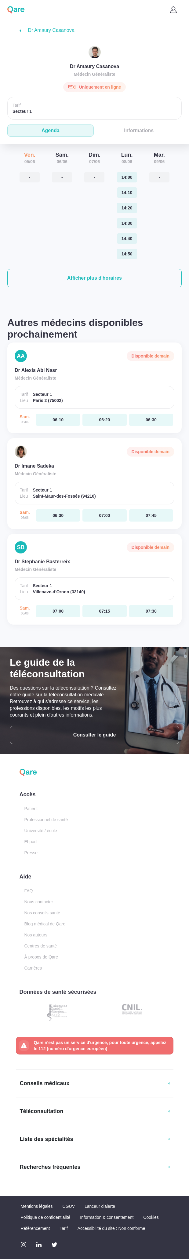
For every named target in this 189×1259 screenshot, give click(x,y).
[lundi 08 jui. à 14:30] (127, 223)
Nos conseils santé (42, 912)
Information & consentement (106, 1217)
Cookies (151, 1217)
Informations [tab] (139, 130)
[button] (94, 278)
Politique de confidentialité (46, 1217)
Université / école (40, 830)
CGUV (69, 1206)
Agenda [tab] (51, 130)
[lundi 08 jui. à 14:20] (127, 208)
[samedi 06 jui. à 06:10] (58, 420)
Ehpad (30, 841)
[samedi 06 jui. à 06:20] (104, 420)
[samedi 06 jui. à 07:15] (104, 611)
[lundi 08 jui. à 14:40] (127, 238)
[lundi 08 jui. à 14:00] (127, 177)
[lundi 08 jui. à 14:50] (127, 254)
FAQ (28, 890)
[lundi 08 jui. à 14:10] (127, 192)
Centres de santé (40, 945)
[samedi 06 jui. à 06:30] (151, 420)
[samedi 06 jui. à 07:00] (104, 515)
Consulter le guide (94, 734)
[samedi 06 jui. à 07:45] (151, 515)
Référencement (35, 1228)
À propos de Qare (41, 957)
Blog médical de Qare (45, 923)
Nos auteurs (35, 934)
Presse (31, 852)
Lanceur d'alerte (100, 1206)
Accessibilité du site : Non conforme (111, 1228)
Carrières (33, 968)
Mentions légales (37, 1206)
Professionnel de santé (46, 819)
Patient (31, 808)
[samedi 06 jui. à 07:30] (151, 611)
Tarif (63, 1228)
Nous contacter (38, 901)
